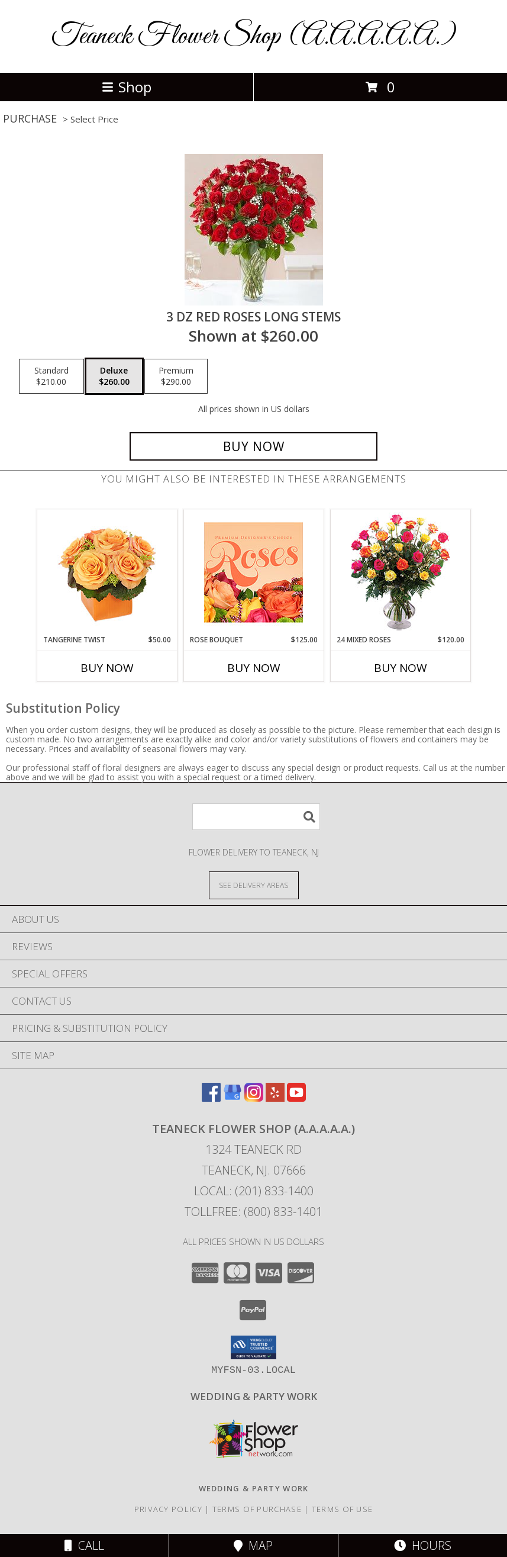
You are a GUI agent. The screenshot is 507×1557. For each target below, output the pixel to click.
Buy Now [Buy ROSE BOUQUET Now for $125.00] (253, 667)
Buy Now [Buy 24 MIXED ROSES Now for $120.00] (400, 667)
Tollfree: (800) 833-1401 (253, 1212)
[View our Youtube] (296, 1098)
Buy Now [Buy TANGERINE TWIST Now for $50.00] (107, 667)
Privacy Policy (168, 1509)
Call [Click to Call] (84, 1545)
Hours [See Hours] (422, 1545)
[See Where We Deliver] (254, 884)
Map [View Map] (253, 1545)
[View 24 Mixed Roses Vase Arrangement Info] (400, 572)
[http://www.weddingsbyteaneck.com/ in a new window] (253, 1396)
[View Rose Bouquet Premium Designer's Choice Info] (253, 572)
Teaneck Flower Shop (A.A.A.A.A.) (253, 36)
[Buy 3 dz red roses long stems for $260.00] (253, 446)
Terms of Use (342, 1509)
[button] (253, 1347)
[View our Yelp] (275, 1098)
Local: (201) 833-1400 (254, 1191)
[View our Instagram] (253, 1098)
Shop (126, 86)
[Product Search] (256, 816)
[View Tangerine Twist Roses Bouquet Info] (106, 572)
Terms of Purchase (257, 1509)
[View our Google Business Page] (232, 1098)
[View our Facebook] (211, 1098)
